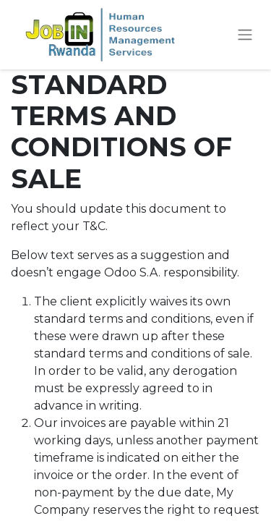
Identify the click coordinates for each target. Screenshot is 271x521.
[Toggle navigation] (245, 35)
